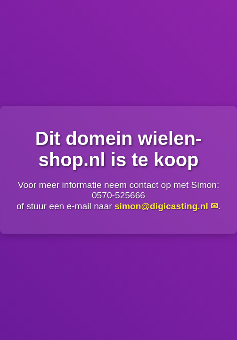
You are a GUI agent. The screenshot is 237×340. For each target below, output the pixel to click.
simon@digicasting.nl (161, 206)
